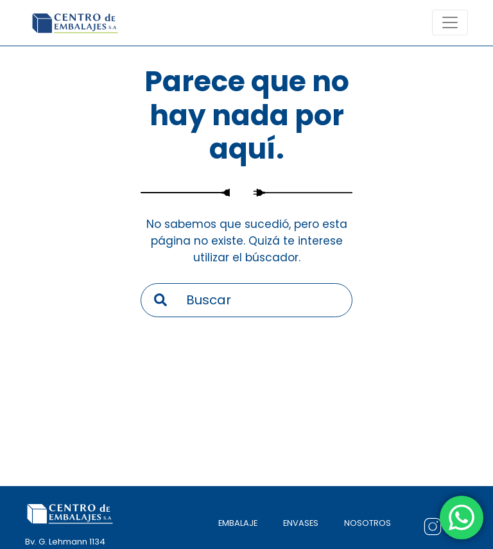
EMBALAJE (237, 523)
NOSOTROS (367, 523)
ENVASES (300, 523)
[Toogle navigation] (450, 22)
